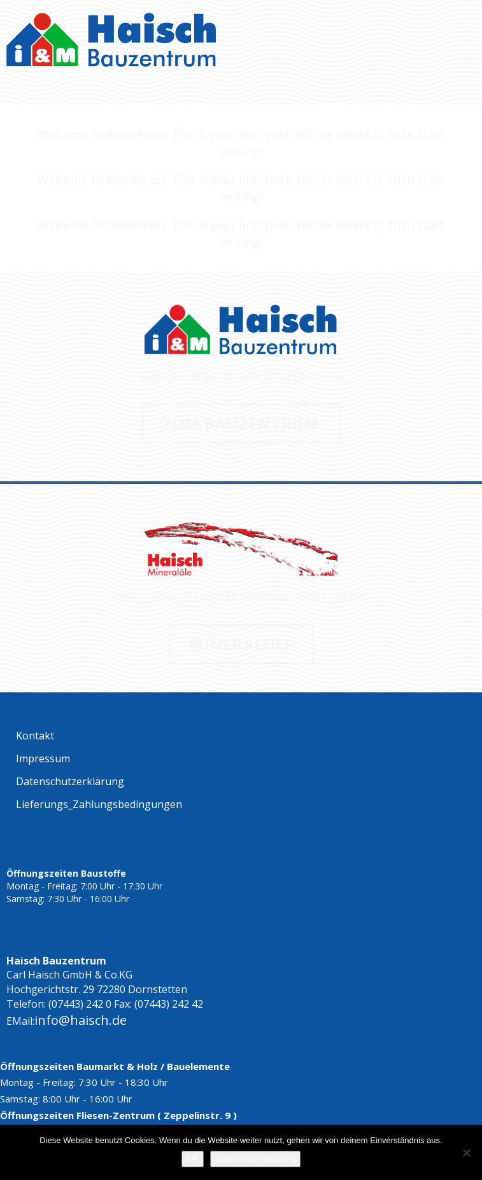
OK (193, 1158)
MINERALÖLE (241, 643)
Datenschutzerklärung (255, 1158)
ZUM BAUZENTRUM (241, 423)
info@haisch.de (80, 1020)
